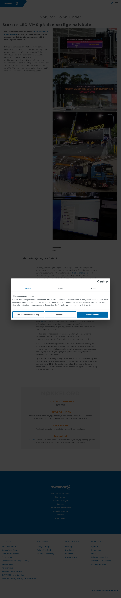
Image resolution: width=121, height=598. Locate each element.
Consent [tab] (27, 288)
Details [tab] (60, 288)
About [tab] (93, 288)
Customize (60, 314)
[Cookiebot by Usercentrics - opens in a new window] (99, 281)
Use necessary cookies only (28, 314)
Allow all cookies (93, 314)
